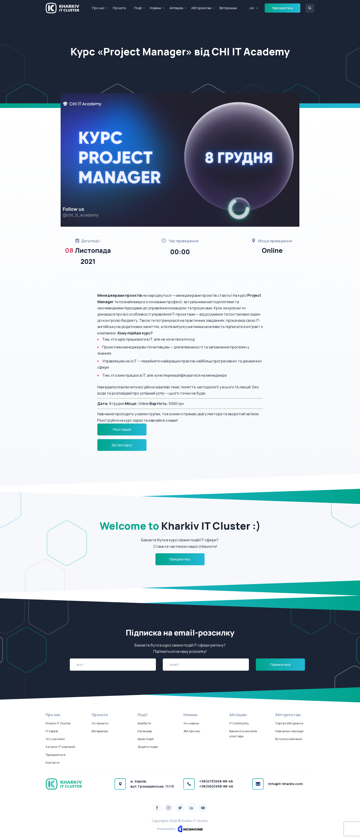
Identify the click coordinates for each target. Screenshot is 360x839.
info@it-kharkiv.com (285, 783)
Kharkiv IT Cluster (58, 723)
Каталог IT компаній (60, 747)
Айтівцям (176, 8)
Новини (155, 8)
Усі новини (191, 723)
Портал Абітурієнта (289, 723)
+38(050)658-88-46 (216, 786)
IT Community (239, 723)
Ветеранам (228, 8)
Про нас (98, 8)
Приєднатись (282, 8)
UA (252, 8)
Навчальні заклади (289, 731)
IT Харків (52, 731)
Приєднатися (55, 755)
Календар (145, 731)
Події (138, 8)
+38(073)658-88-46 (216, 781)
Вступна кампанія (288, 739)
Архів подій (146, 739)
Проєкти (119, 8)
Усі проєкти (100, 723)
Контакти (52, 762)
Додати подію (148, 747)
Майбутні (144, 723)
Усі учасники (55, 739)
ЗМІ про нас (191, 731)
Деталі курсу (122, 445)
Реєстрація (122, 429)
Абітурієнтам (201, 8)
